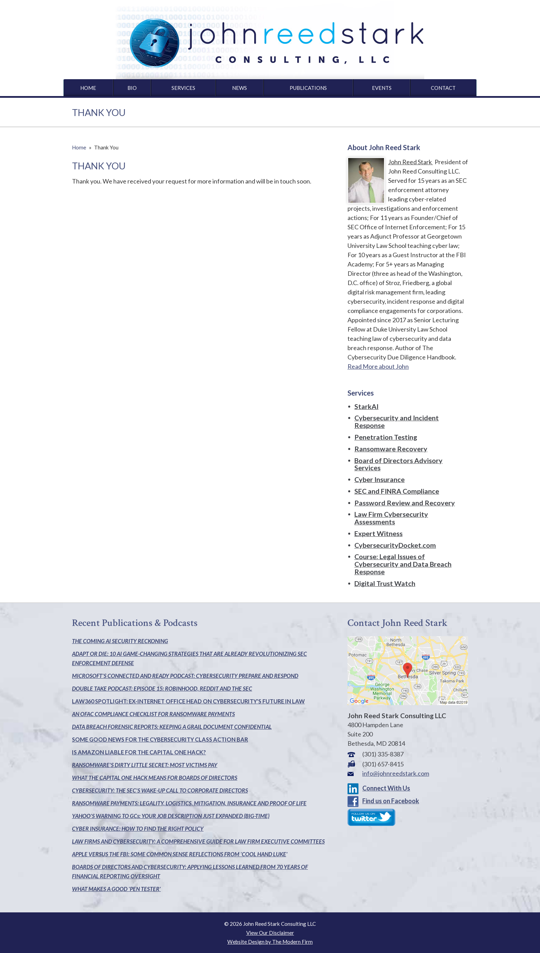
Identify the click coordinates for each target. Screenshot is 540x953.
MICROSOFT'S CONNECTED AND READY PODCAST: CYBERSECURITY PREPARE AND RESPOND (185, 675)
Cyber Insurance (379, 479)
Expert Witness (378, 533)
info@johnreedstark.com (395, 773)
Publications (308, 88)
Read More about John (378, 366)
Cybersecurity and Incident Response (396, 421)
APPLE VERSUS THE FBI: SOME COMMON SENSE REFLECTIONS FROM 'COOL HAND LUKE (179, 854)
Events (382, 88)
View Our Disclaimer (270, 933)
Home (88, 88)
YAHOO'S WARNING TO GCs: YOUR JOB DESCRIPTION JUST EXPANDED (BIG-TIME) (170, 816)
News (239, 88)
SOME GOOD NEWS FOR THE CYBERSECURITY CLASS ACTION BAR (160, 739)
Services (183, 88)
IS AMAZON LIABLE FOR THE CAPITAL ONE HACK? (139, 752)
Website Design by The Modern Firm (270, 942)
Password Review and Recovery (404, 503)
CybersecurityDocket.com (395, 545)
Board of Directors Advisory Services (398, 464)
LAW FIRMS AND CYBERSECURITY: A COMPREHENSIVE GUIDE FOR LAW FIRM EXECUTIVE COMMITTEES (198, 841)
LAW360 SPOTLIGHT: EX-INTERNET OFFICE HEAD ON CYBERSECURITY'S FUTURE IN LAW (188, 701)
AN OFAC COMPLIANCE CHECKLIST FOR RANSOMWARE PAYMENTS (153, 714)
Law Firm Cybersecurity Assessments (391, 518)
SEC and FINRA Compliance (396, 491)
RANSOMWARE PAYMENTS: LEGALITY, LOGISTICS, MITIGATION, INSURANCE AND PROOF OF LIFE (189, 803)
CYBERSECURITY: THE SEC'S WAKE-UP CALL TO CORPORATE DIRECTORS (160, 790)
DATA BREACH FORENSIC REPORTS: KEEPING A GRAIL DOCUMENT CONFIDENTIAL (172, 726)
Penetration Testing (385, 437)
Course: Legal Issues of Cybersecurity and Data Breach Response (402, 564)
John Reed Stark (410, 162)
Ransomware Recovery (390, 448)
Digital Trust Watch (384, 583)
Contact (443, 88)
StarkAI (366, 406)
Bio (132, 88)
